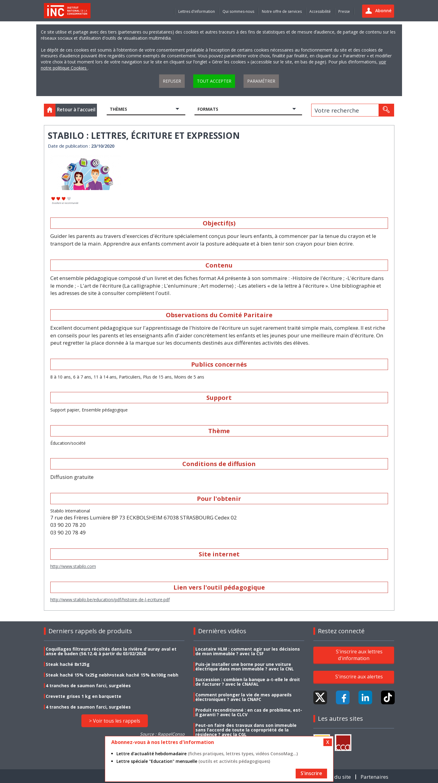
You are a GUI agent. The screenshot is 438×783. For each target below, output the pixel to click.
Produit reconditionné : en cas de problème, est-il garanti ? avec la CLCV (248, 712)
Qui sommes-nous (238, 11)
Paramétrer (261, 81)
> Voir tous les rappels (114, 720)
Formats (208, 109)
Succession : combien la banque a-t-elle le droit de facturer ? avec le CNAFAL (247, 682)
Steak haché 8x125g (68, 664)
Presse (344, 11)
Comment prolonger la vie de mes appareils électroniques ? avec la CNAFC (243, 697)
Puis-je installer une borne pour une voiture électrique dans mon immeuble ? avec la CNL (244, 666)
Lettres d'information (196, 11)
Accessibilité (320, 11)
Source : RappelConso (162, 734)
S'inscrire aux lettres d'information (359, 655)
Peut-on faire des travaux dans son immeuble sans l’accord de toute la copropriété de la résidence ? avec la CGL (246, 729)
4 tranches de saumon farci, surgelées (88, 685)
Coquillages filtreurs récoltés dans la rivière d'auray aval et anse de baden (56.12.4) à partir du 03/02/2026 (111, 651)
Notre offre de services (282, 11)
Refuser (172, 81)
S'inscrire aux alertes (359, 676)
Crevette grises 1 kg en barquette (83, 696)
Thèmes (118, 109)
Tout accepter (214, 81)
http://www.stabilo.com (73, 566)
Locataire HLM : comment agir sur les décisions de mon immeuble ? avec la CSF (247, 651)
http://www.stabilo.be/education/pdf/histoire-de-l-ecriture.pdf (110, 599)
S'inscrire (311, 773)
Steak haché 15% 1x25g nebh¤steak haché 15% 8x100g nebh (112, 675)
